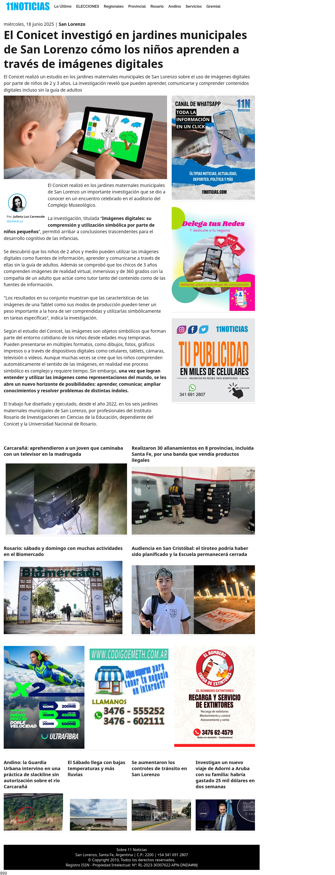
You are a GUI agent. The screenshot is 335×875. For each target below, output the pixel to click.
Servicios (194, 6)
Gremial (213, 6)
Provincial (137, 6)
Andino (174, 6)
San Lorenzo (72, 24)
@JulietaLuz (15, 221)
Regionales (114, 6)
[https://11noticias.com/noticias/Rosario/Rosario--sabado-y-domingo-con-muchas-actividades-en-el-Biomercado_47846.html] (65, 590)
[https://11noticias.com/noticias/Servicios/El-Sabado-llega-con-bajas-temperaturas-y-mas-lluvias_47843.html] (97, 795)
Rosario (157, 6)
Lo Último (63, 6)
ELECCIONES (87, 6)
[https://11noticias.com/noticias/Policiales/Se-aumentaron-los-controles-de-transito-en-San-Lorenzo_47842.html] (161, 795)
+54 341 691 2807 (172, 854)
